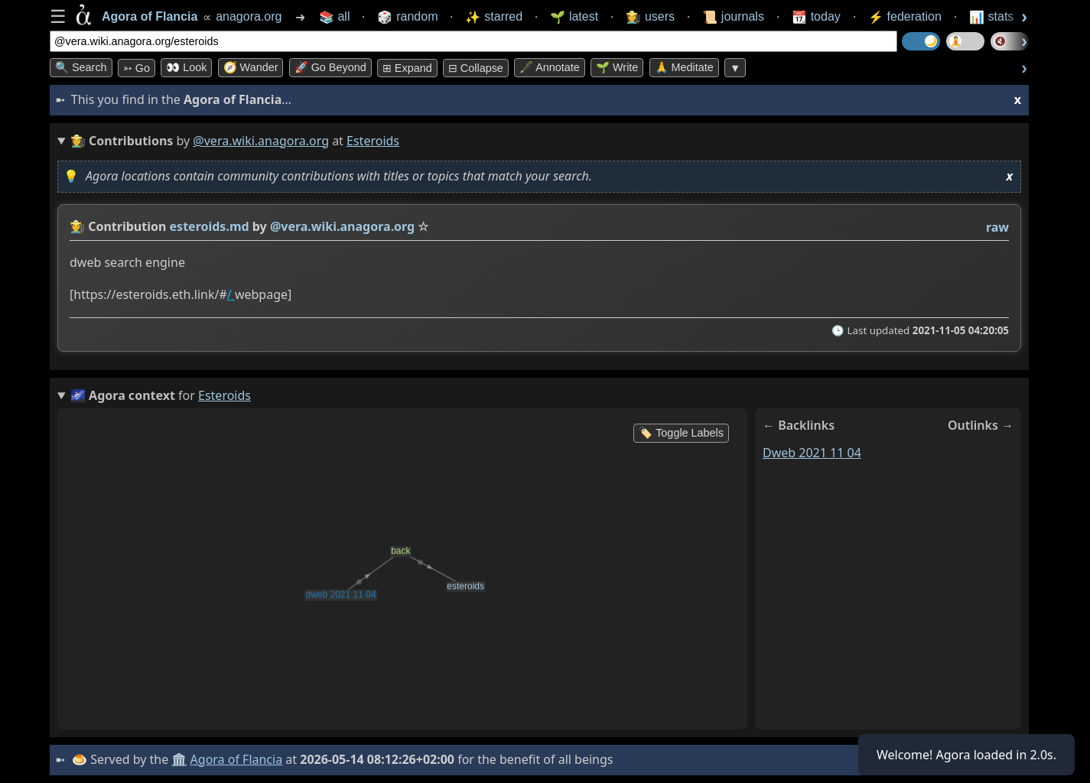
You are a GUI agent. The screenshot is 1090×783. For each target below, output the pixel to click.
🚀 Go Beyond (330, 67)
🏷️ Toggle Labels (681, 433)
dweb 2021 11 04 (812, 452)
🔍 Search (81, 67)
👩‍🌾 (77, 226)
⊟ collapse (475, 68)
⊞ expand (407, 68)
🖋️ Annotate (549, 67)
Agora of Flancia (236, 759)
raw (997, 227)
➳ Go (136, 68)
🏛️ (179, 759)
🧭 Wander (250, 67)
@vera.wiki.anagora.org (261, 140)
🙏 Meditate (684, 67)
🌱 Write (617, 67)
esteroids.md (209, 226)
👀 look (186, 67)
